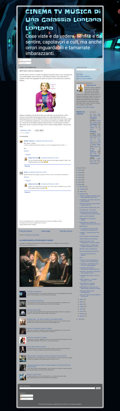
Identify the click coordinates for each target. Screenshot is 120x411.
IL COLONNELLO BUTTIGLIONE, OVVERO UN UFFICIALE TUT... (88, 229)
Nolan (91, 137)
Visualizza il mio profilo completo (85, 107)
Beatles (95, 115)
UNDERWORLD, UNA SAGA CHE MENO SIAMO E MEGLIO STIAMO (89, 287)
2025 (79, 172)
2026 (79, 170)
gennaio (82, 316)
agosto (82, 299)
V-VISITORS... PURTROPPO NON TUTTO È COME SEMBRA (89, 264)
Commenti (22, 62)
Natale (99, 134)
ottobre (82, 191)
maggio (82, 306)
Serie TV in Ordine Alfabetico (84, 78)
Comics (98, 120)
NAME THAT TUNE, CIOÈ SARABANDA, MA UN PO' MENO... (89, 242)
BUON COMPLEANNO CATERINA (36, 346)
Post (21, 59)
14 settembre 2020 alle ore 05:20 (44, 141)
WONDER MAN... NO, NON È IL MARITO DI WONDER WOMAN (45, 319)
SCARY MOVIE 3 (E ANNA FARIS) (88, 236)
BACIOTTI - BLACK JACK (34, 374)
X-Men (99, 162)
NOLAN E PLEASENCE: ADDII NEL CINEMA (39, 328)
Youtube (93, 163)
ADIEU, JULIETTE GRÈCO (86, 216)
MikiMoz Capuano (29, 141)
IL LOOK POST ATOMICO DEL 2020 (89, 207)
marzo (82, 311)
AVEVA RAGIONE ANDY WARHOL (89, 251)
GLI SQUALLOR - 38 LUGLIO (87, 210)
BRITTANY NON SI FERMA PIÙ (88, 249)
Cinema (27, 133)
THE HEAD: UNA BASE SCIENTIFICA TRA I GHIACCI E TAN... (89, 272)
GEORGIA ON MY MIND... (34, 310)
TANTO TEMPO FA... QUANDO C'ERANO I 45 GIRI (88, 280)
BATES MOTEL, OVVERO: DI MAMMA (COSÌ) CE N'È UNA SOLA (90, 223)
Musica (93, 131)
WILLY (81, 257)
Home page (45, 231)
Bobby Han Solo (33, 158)
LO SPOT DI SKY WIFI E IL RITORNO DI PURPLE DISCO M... (89, 268)
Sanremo (93, 152)
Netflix (94, 136)
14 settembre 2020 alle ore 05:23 (50, 158)
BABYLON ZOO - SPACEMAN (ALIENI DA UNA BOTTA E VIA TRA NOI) (47, 356)
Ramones (92, 148)
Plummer (98, 143)
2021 (79, 182)
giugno (82, 304)
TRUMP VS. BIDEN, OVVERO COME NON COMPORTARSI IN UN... (89, 196)
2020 (79, 184)
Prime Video (96, 144)
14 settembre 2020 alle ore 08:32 (50, 184)
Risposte (28, 154)
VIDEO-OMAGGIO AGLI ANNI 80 (88, 239)
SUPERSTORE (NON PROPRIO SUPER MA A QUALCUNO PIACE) (89, 213)
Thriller (99, 158)
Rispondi (26, 151)
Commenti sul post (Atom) (32, 235)
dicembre (82, 186)
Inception (92, 127)
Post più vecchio (66, 231)
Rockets (92, 150)
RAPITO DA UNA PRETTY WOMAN (37, 337)
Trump (94, 160)
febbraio (82, 313)
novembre (83, 189)
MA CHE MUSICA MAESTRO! (35, 301)
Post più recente (25, 231)
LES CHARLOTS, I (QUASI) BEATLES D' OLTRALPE (87, 284)
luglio (81, 301)
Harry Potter (93, 126)
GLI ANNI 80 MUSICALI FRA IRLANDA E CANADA (36, 240)
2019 (79, 319)
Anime (99, 114)
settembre (83, 193)
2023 (79, 177)
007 (91, 114)
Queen (96, 146)
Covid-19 (95, 122)
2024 (79, 175)
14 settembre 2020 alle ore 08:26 (38, 172)
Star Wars (93, 153)
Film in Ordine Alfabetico (83, 76)
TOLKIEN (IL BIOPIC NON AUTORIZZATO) (86, 291)
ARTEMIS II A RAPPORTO (34, 291)
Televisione (95, 156)
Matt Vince (67, 404)
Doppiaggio (93, 124)
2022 (79, 179)
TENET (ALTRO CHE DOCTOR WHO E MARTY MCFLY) (89, 204)
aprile (81, 309)
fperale (26, 172)
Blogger (79, 404)
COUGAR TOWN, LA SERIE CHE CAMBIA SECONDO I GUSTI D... (89, 245)
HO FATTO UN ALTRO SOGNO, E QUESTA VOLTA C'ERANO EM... (89, 260)
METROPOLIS (83, 226)
